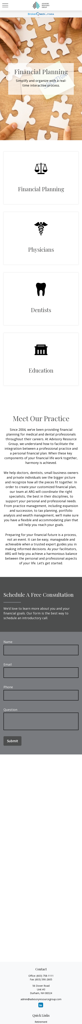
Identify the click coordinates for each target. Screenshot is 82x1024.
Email (7, 664)
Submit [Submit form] (12, 741)
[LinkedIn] (40, 1005)
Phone (8, 687)
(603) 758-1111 (45, 975)
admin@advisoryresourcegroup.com (41, 999)
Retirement (41, 1021)
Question (10, 709)
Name (7, 642)
